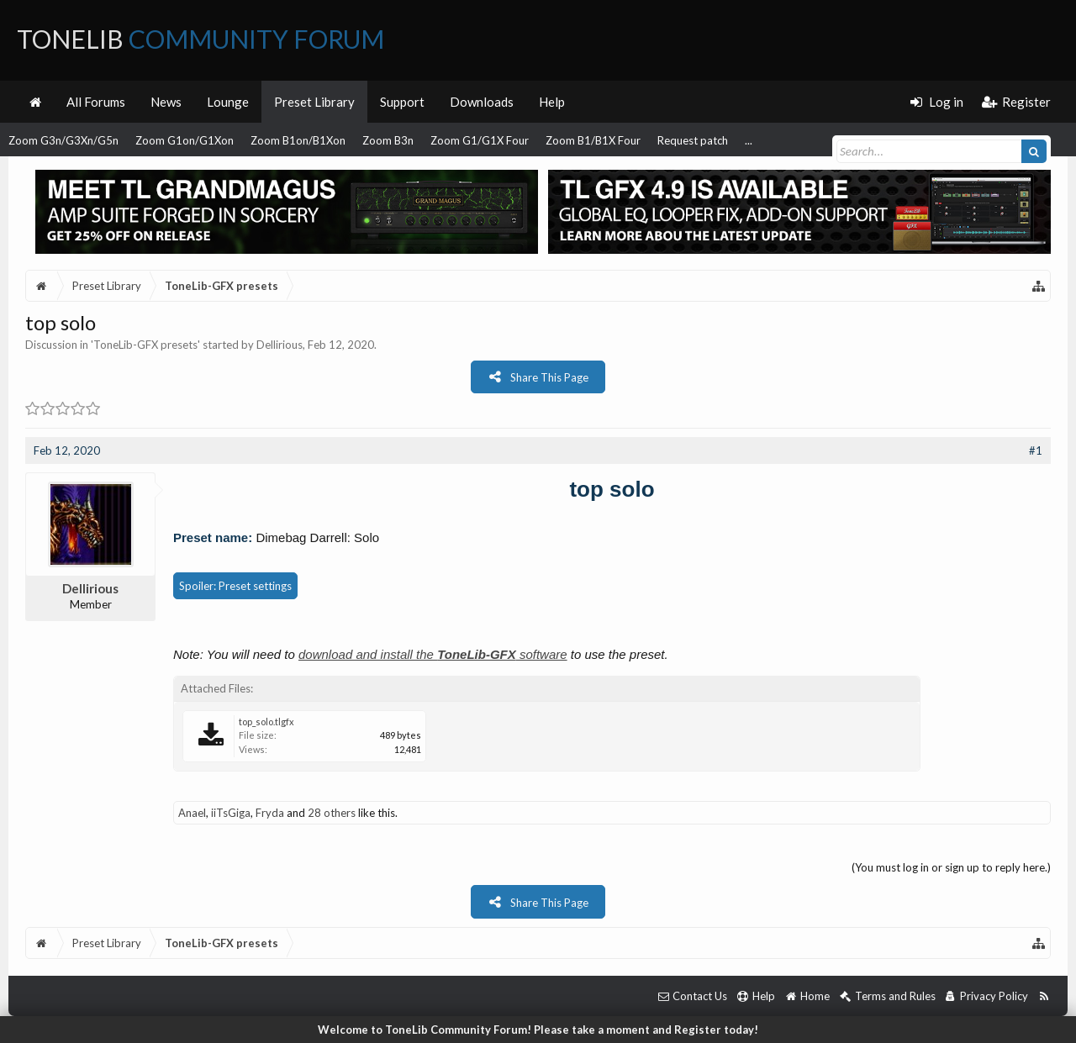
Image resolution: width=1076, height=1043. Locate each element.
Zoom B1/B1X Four (593, 140)
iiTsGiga (231, 812)
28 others (332, 812)
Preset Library (314, 101)
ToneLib (200, 39)
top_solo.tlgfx (266, 721)
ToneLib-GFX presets (145, 344)
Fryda (270, 812)
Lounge (228, 101)
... (748, 140)
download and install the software (432, 654)
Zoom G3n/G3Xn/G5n (63, 140)
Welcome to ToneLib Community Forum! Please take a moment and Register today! (538, 1029)
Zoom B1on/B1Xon (298, 140)
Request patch (692, 140)
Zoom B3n (388, 140)
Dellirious (279, 344)
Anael (192, 812)
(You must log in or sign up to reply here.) (951, 867)
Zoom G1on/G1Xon (184, 140)
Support (402, 101)
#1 (1035, 450)
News (166, 101)
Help (552, 101)
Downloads (482, 101)
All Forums (95, 101)
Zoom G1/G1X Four (479, 140)
